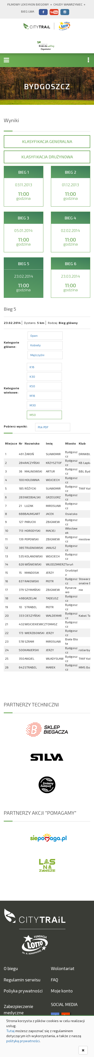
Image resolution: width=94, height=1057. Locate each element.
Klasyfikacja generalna (47, 141)
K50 (32, 386)
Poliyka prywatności (23, 990)
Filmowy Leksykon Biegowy (28, 4)
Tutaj (10, 1031)
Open (34, 335)
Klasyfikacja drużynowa (47, 156)
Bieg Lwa (27, 11)
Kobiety (35, 345)
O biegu (11, 968)
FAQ (54, 979)
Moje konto (62, 990)
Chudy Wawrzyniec (67, 4)
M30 (33, 405)
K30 (32, 376)
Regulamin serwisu (22, 979)
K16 (32, 367)
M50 (33, 414)
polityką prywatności (23, 1041)
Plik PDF (43, 427)
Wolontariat (62, 968)
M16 (32, 395)
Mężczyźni (37, 355)
